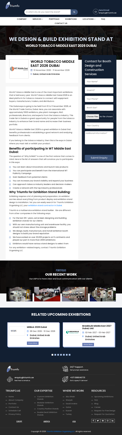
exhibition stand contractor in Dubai (45, 205)
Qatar (68, 407)
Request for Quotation (104, 414)
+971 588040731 (77, 377)
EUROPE (19, 421)
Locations (89, 19)
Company (22, 19)
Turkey (69, 414)
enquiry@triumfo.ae (107, 13)
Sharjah (69, 400)
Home (11, 396)
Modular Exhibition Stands (45, 403)
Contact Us (61, 23)
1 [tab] (52, 355)
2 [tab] (55, 355)
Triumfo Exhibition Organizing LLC (60, 431)
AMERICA (46, 421)
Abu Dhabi (70, 396)
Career (97, 407)
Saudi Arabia (71, 403)
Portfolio (54, 19)
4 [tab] (61, 355)
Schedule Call (15, 410)
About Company (16, 400)
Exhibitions (71, 19)
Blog (96, 403)
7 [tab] (69, 355)
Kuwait (69, 410)
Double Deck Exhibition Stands (47, 413)
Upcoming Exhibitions (103, 396)
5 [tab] (64, 355)
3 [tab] (58, 355)
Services (38, 19)
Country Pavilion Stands (48, 409)
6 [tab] (67, 355)
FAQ (103, 19)
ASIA (74, 421)
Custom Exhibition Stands (45, 397)
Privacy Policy (15, 414)
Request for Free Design (104, 410)
